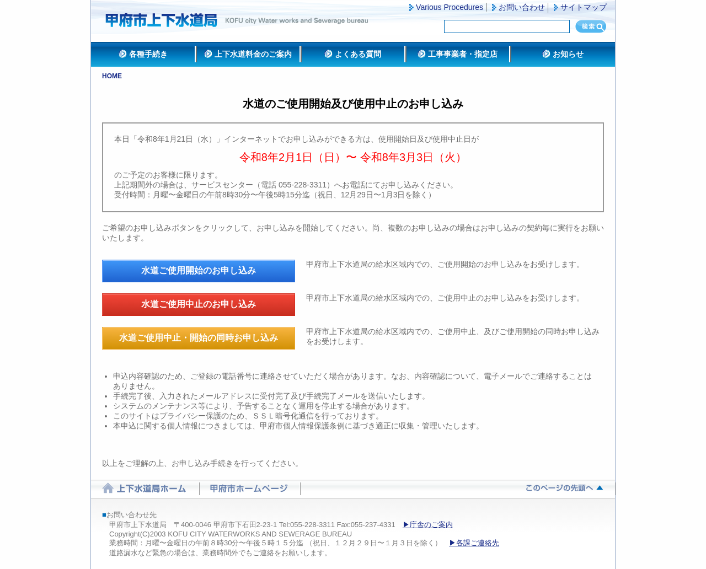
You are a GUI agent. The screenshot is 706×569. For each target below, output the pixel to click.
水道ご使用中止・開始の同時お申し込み (198, 337)
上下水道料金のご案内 (253, 54)
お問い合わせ (522, 7)
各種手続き (148, 54)
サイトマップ (583, 7)
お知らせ (568, 54)
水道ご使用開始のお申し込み (198, 270)
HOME (112, 76)
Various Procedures (449, 7)
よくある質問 (358, 54)
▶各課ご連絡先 (474, 543)
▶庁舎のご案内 (428, 524)
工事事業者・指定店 (463, 54)
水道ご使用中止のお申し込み (198, 304)
